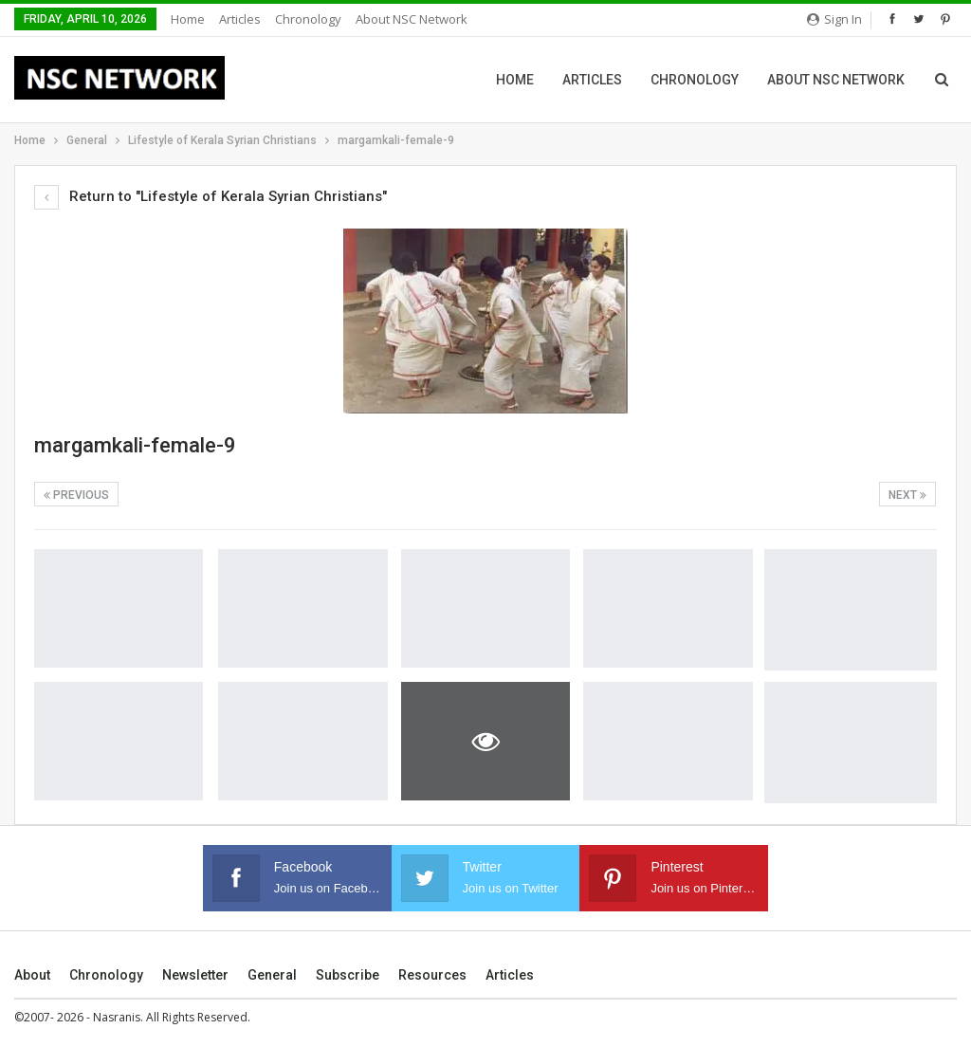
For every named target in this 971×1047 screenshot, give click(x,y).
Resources (432, 975)
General (272, 975)
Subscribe (347, 975)
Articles (240, 19)
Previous (76, 495)
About (32, 975)
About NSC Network (411, 19)
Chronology (308, 19)
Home (188, 19)
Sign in (834, 19)
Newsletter (195, 975)
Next (907, 495)
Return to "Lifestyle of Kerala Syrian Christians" (210, 196)
